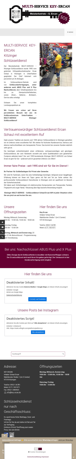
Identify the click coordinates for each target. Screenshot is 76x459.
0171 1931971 (50, 228)
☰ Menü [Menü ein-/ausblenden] (70, 32)
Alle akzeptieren (38, 332)
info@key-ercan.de (12, 392)
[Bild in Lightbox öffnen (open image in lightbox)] (56, 64)
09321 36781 (51, 225)
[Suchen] (63, 354)
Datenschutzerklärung (14, 295)
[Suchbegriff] (38, 354)
